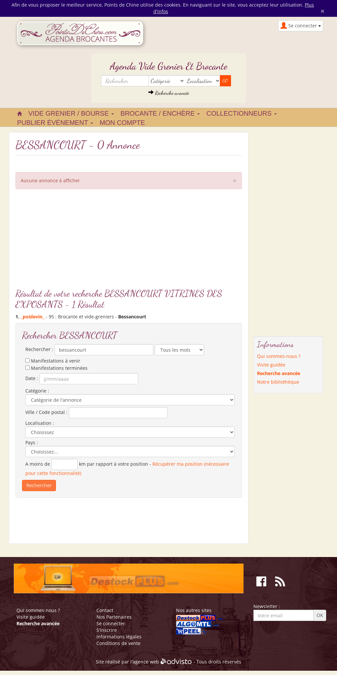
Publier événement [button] (55, 122)
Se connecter (110, 623)
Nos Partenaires (114, 617)
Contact (104, 610)
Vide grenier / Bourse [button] (71, 113)
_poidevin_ (32, 316)
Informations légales (119, 636)
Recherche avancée (168, 93)
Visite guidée (271, 365)
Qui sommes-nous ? (278, 356)
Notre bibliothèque (278, 382)
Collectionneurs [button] (241, 113)
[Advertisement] (128, 242)
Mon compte (122, 122)
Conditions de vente (118, 643)
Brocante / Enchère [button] (160, 113)
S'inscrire (106, 630)
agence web (146, 662)
